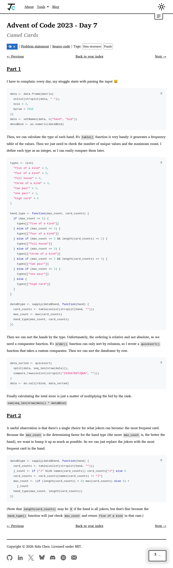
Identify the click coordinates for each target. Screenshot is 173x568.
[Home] (11, 7)
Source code (61, 46)
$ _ (158, 554)
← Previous (15, 56)
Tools (41, 6)
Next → (160, 56)
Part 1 (14, 68)
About (29, 6)
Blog (55, 6)
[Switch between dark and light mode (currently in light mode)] (161, 7)
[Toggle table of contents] (159, 16)
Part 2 (14, 415)
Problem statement (35, 46)
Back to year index (89, 56)
